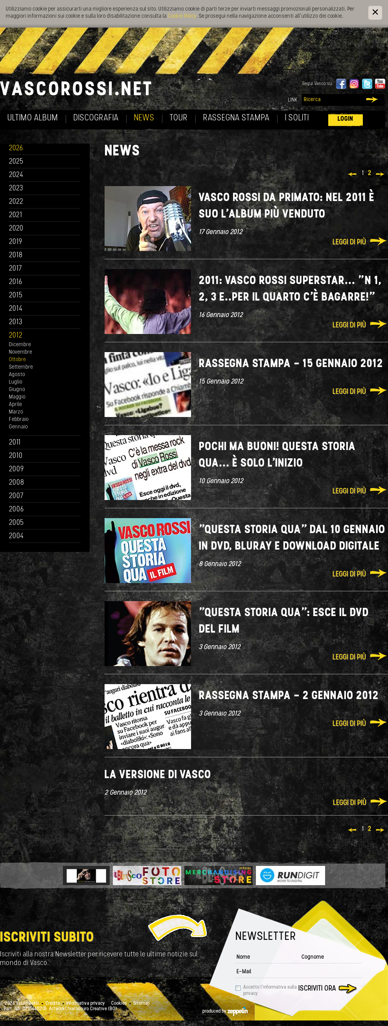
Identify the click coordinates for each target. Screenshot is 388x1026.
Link (293, 100)
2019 (15, 242)
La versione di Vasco (158, 775)
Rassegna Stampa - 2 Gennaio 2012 (289, 696)
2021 (15, 215)
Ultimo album (32, 118)
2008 (16, 483)
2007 (16, 496)
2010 (16, 456)
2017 (15, 269)
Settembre (21, 367)
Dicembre (20, 345)
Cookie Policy (182, 16)
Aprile (15, 405)
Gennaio (18, 427)
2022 (16, 202)
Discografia (96, 118)
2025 (16, 162)
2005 (16, 523)
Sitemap (141, 1003)
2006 (16, 509)
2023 (16, 188)
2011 (15, 443)
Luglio (15, 382)
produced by (225, 1011)
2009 (16, 469)
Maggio (17, 397)
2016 (15, 282)
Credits (53, 1003)
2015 (16, 295)
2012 (16, 336)
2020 (16, 229)
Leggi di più (349, 242)
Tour (179, 118)
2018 (16, 255)
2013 (15, 322)
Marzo (16, 412)
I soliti (297, 118)
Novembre (20, 352)
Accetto (270, 990)
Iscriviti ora (317, 989)
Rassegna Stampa (236, 118)
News (144, 118)
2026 (16, 148)
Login (345, 119)
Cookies (119, 1003)
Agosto (17, 375)
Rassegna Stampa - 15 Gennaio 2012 (291, 364)
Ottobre (17, 360)
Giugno (17, 390)
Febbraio (19, 420)
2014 (16, 309)
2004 (16, 536)
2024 (16, 175)
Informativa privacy (85, 1003)
